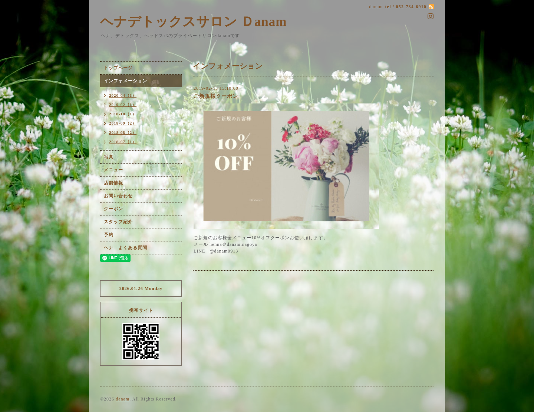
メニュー (113, 169)
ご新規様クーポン (216, 96)
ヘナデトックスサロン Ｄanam (193, 21)
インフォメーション (125, 80)
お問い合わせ (118, 195)
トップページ (118, 67)
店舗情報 (113, 182)
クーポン (113, 208)
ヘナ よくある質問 (125, 247)
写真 (108, 156)
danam (122, 399)
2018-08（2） (122, 132)
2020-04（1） (122, 95)
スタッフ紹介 (118, 221)
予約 (108, 234)
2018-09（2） (122, 123)
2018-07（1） (122, 141)
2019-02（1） (122, 104)
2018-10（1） (122, 114)
